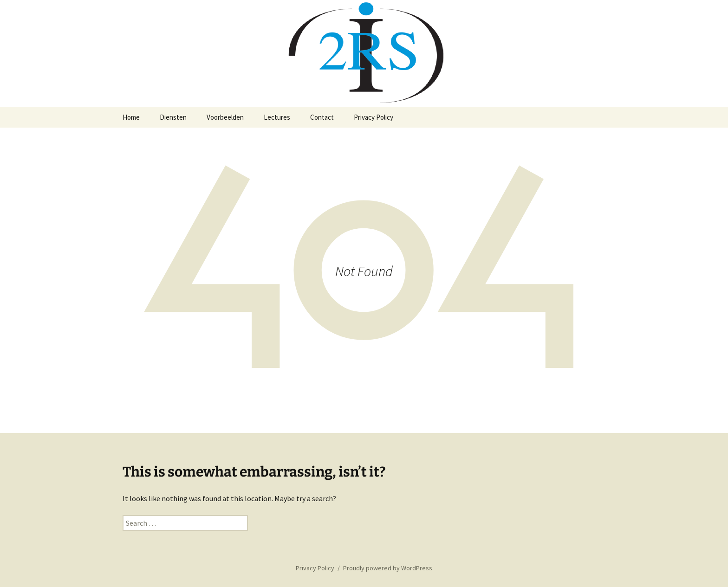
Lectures (277, 117)
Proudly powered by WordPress (387, 568)
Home (131, 117)
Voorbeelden (225, 117)
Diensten (173, 117)
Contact (322, 117)
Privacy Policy (373, 117)
